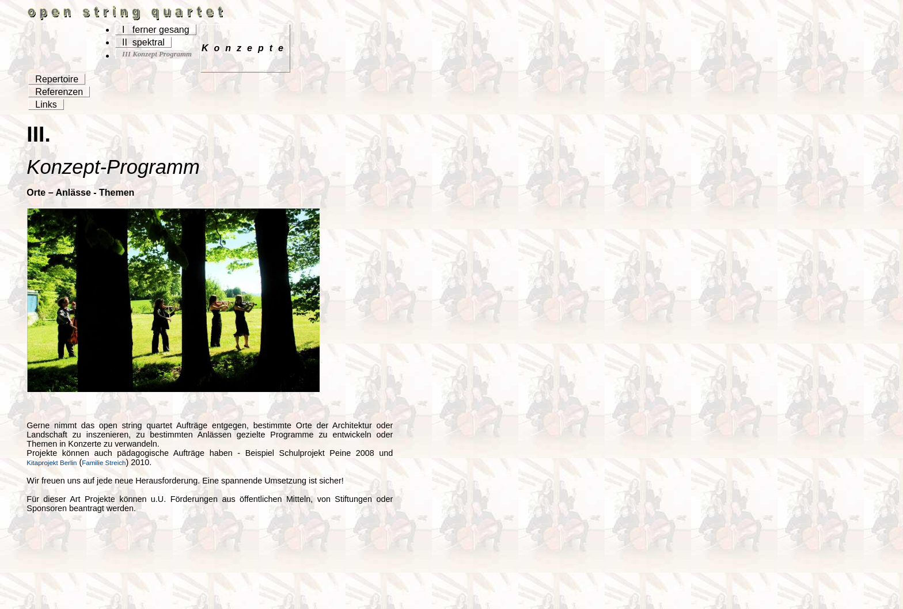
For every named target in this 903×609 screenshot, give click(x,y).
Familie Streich (104, 462)
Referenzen (59, 92)
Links (45, 104)
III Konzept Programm (157, 54)
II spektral (143, 42)
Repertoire (56, 79)
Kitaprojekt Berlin (51, 462)
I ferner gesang (155, 30)
